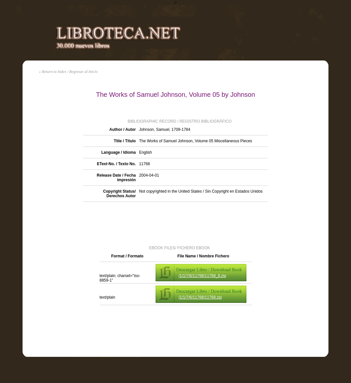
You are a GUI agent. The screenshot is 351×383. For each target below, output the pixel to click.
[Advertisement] (175, 223)
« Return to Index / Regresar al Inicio (68, 71)
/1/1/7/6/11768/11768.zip (200, 297)
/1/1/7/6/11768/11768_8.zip (202, 275)
